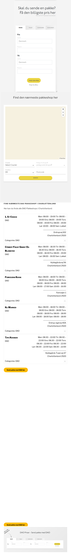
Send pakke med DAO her (16, 370)
